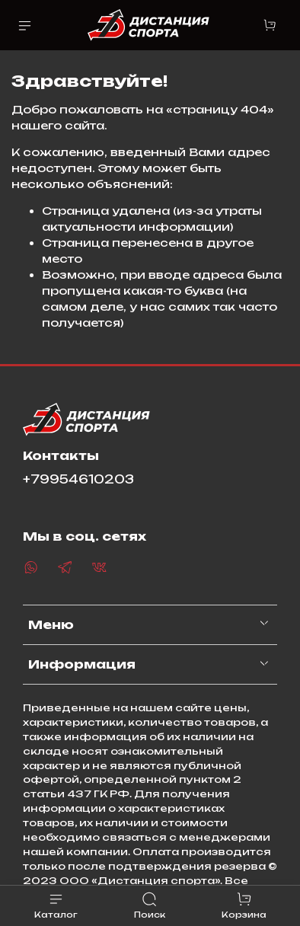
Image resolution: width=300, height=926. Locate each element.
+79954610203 (78, 479)
